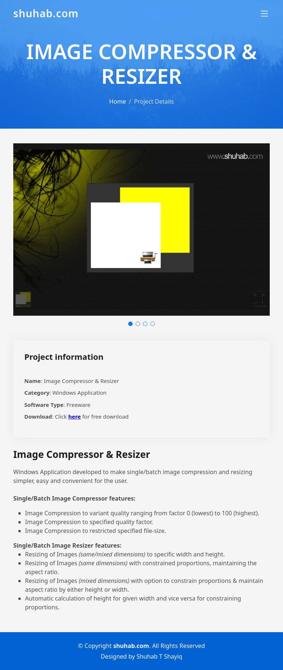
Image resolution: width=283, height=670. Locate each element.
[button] (130, 324)
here (74, 416)
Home (117, 101)
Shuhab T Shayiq (159, 656)
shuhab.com (45, 13)
